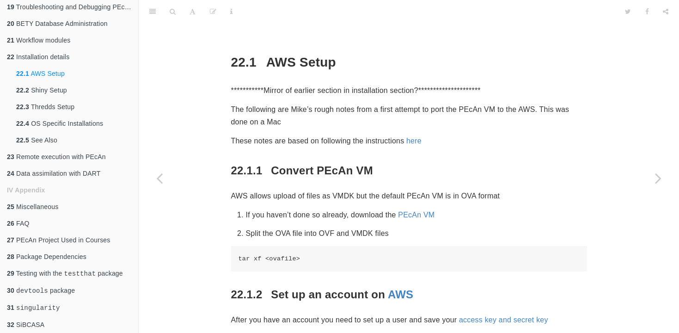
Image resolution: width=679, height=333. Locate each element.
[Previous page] (159, 178)
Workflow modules (38, 37)
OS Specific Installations (59, 120)
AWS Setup (40, 70)
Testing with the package (65, 271)
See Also (36, 137)
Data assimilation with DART (54, 170)
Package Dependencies (46, 254)
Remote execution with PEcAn (56, 154)
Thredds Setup (45, 104)
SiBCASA (25, 324)
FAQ (18, 220)
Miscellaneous (32, 204)
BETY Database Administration (57, 21)
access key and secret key (503, 297)
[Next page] (658, 178)
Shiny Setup (41, 87)
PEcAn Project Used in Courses (58, 237)
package (41, 289)
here (414, 118)
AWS (400, 271)
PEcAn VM (416, 192)
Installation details (38, 54)
